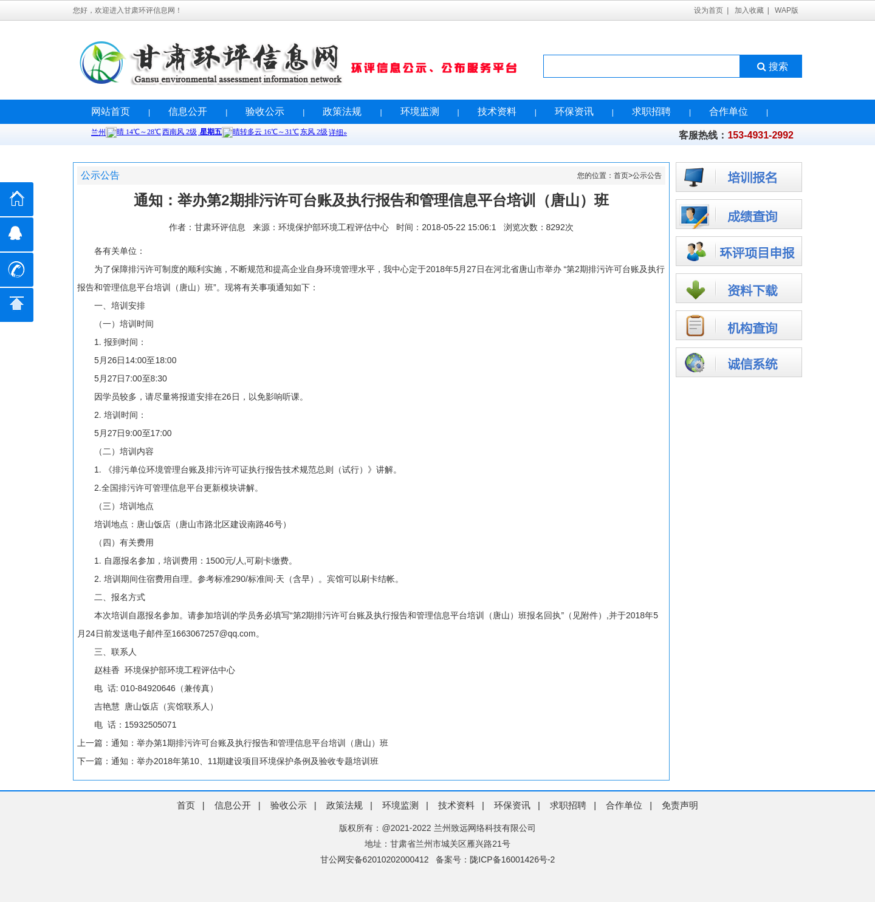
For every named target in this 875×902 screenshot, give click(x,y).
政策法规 (342, 111)
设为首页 (708, 10)
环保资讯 (574, 111)
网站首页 (110, 111)
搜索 (771, 66)
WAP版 (786, 10)
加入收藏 (749, 10)
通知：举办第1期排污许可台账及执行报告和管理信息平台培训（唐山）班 (249, 743)
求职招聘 (651, 111)
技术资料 (497, 111)
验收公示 (264, 111)
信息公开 (187, 111)
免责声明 (680, 805)
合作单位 (728, 111)
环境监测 (419, 111)
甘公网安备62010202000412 (374, 859)
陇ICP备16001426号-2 (512, 859)
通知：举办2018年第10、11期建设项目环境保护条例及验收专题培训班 (245, 761)
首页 (621, 175)
